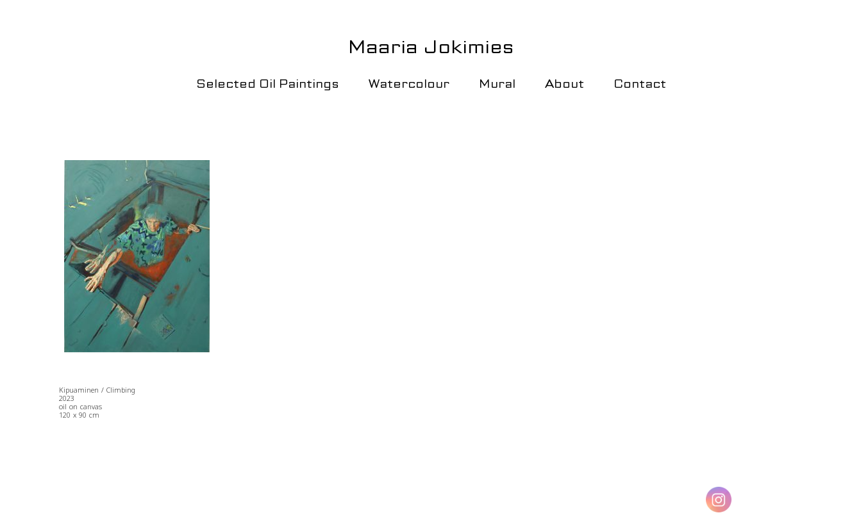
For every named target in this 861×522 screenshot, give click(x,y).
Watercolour (409, 83)
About (564, 83)
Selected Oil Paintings (267, 83)
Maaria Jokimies (431, 46)
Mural (497, 83)
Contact (640, 83)
